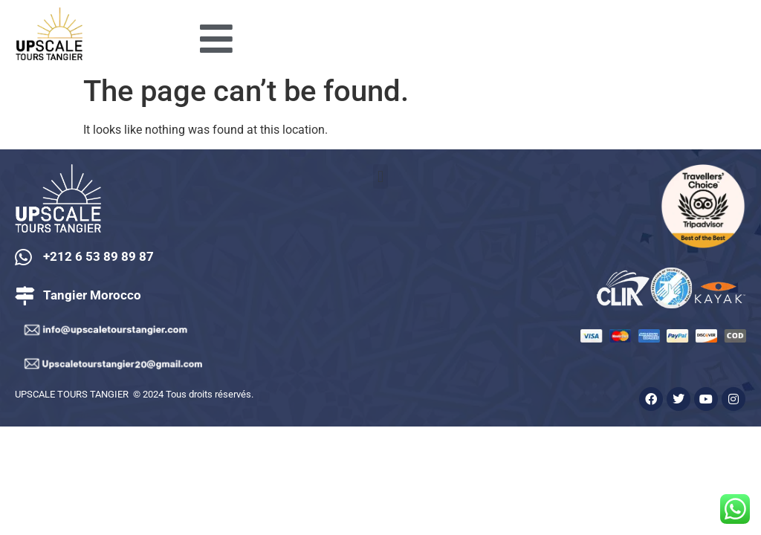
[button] (380, 176)
